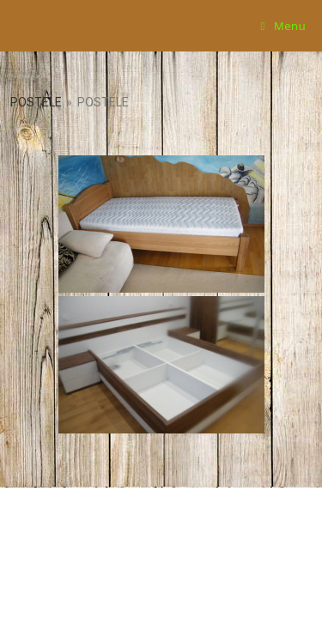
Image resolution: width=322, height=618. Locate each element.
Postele (36, 102)
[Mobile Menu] (284, 26)
